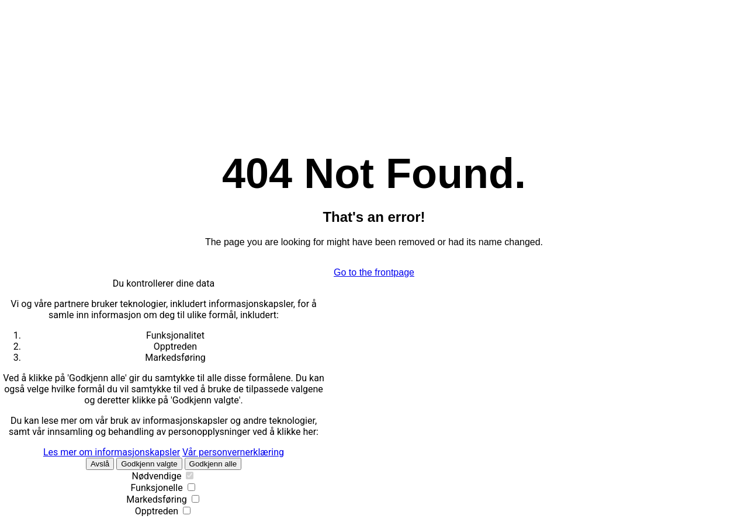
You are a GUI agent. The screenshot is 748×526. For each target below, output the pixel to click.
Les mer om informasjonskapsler (111, 452)
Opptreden (156, 511)
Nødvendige (157, 476)
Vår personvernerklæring (233, 452)
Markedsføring (156, 499)
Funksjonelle (156, 487)
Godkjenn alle (213, 463)
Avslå (100, 463)
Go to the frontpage (374, 272)
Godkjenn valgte (149, 463)
